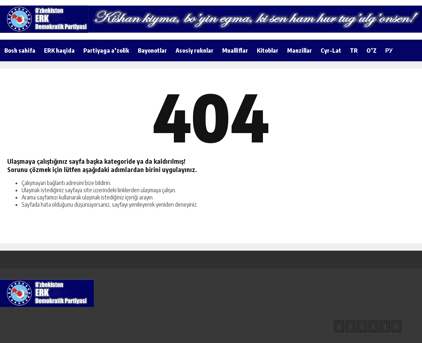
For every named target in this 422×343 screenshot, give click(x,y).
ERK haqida (59, 50)
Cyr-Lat (331, 50)
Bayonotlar (152, 50)
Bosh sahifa (19, 50)
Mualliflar (235, 50)
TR (354, 50)
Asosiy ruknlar (195, 50)
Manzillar (299, 50)
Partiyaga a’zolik (106, 50)
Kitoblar (267, 50)
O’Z (371, 50)
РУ (388, 50)
